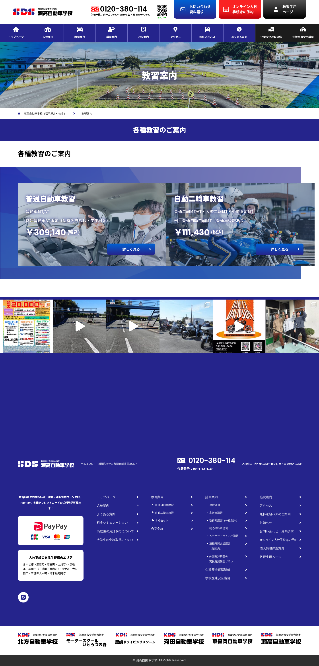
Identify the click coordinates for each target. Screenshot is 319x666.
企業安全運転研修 (217, 569)
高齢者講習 (216, 512)
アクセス (266, 505)
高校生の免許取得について (115, 531)
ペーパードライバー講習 (224, 535)
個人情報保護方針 (272, 548)
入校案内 (103, 505)
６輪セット (161, 520)
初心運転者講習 (218, 528)
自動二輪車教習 (164, 512)
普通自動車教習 (164, 505)
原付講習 (214, 505)
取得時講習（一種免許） (224, 520)
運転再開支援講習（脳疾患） (220, 546)
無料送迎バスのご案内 (275, 514)
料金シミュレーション (112, 522)
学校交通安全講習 (217, 578)
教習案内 (157, 497)
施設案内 (266, 497)
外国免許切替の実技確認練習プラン (221, 559)
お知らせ (266, 522)
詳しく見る (131, 249)
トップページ (106, 497)
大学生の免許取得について (115, 540)
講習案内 (211, 497)
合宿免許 (157, 528)
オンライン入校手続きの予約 (278, 540)
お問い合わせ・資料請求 (277, 531)
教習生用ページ (270, 557)
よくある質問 (106, 514)
